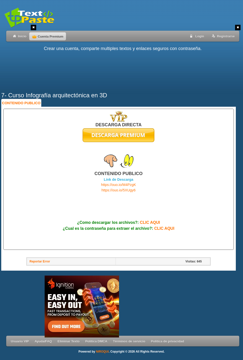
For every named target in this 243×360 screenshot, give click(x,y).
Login (196, 36)
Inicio (19, 36)
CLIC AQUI (150, 222)
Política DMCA (96, 341)
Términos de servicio (129, 341)
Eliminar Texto (69, 341)
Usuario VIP (20, 341)
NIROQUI (102, 351)
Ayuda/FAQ (43, 341)
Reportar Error (40, 261)
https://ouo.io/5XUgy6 (118, 190)
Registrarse (222, 36)
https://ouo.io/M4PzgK (118, 185)
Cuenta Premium (47, 36)
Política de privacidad (167, 341)
